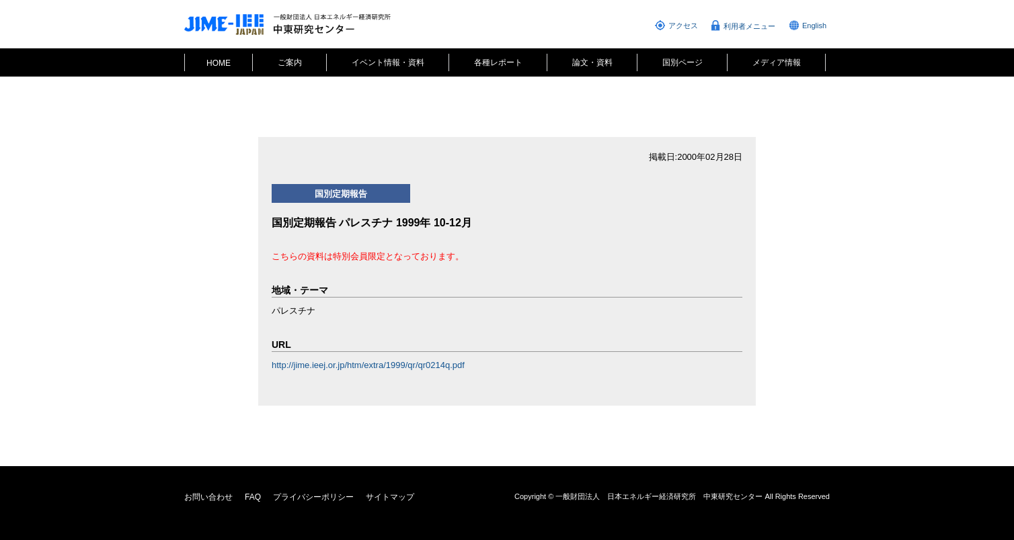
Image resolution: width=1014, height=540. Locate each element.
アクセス (683, 25)
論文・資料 (592, 62)
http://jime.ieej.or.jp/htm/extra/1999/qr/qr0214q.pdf (368, 365)
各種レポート (498, 62)
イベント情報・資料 (388, 62)
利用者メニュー (749, 26)
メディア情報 (776, 62)
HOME (218, 63)
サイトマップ (390, 497)
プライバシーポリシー (313, 497)
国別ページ (682, 62)
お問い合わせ (208, 497)
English (814, 25)
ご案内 (290, 62)
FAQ (253, 497)
